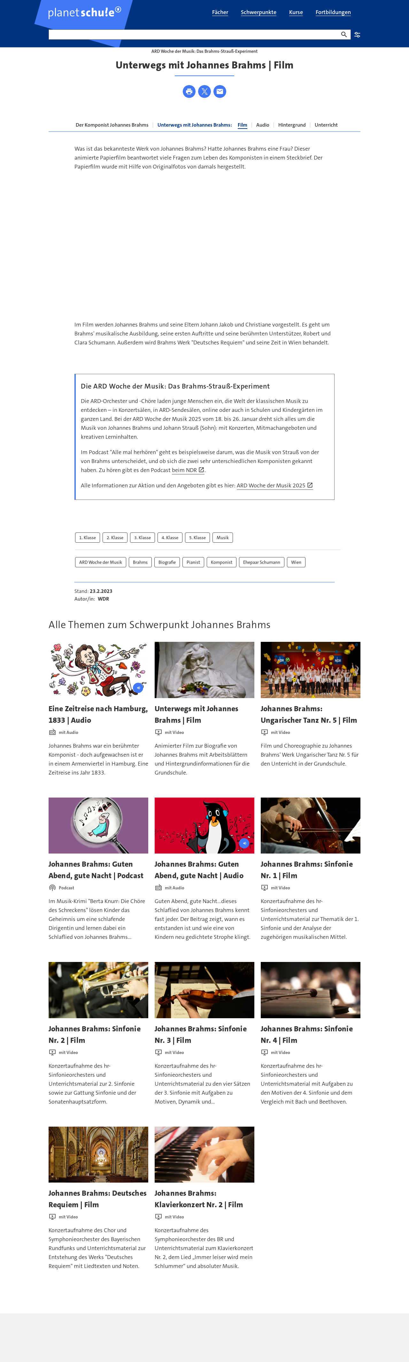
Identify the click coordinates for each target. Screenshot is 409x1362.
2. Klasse (115, 550)
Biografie (167, 575)
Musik (223, 550)
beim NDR (188, 482)
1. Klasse (87, 550)
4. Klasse (170, 550)
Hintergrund (292, 137)
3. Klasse (142, 550)
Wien (296, 575)
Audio (262, 137)
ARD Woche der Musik (100, 575)
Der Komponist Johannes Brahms (112, 137)
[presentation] (98, 683)
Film (242, 137)
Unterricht (326, 137)
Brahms (140, 575)
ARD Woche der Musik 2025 (275, 498)
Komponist (221, 575)
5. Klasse (197, 550)
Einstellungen (357, 34)
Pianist (193, 575)
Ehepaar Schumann (261, 575)
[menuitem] (220, 12)
